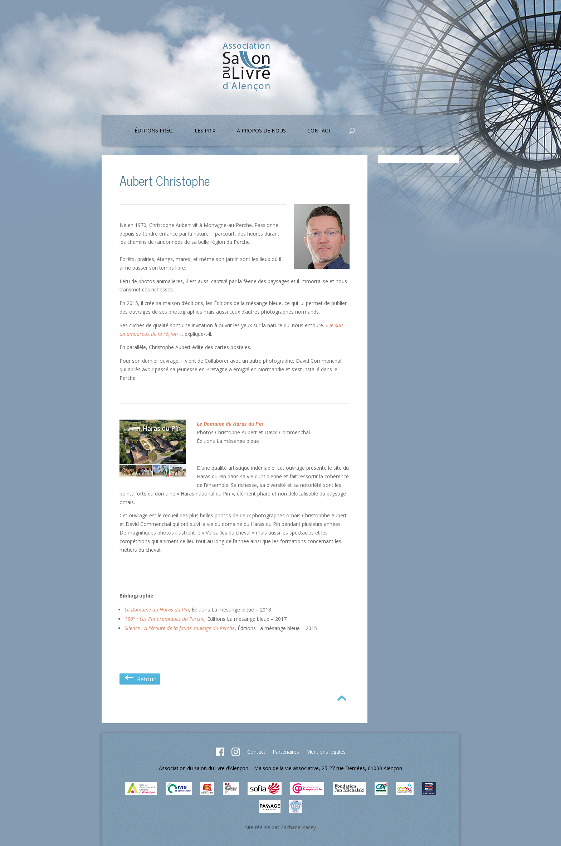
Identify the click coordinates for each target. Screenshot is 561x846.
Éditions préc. (154, 131)
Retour (140, 679)
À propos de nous (261, 131)
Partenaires (286, 751)
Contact (319, 131)
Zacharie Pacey (298, 827)
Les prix (205, 131)
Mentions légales (326, 751)
